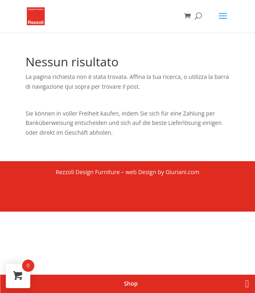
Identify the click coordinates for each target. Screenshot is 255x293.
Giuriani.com (182, 172)
